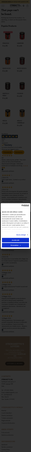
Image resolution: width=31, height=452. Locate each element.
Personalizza (15, 245)
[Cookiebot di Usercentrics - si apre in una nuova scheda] (22, 206)
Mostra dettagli (21, 235)
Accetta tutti (15, 240)
